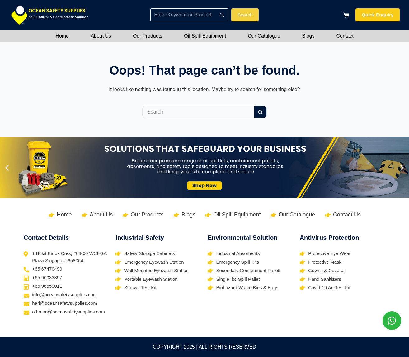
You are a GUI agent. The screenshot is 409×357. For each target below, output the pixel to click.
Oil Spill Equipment (205, 36)
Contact (344, 36)
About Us (101, 36)
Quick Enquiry (377, 14)
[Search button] (260, 112)
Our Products (147, 36)
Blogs (308, 36)
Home (62, 36)
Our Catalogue (264, 36)
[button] (7, 167)
